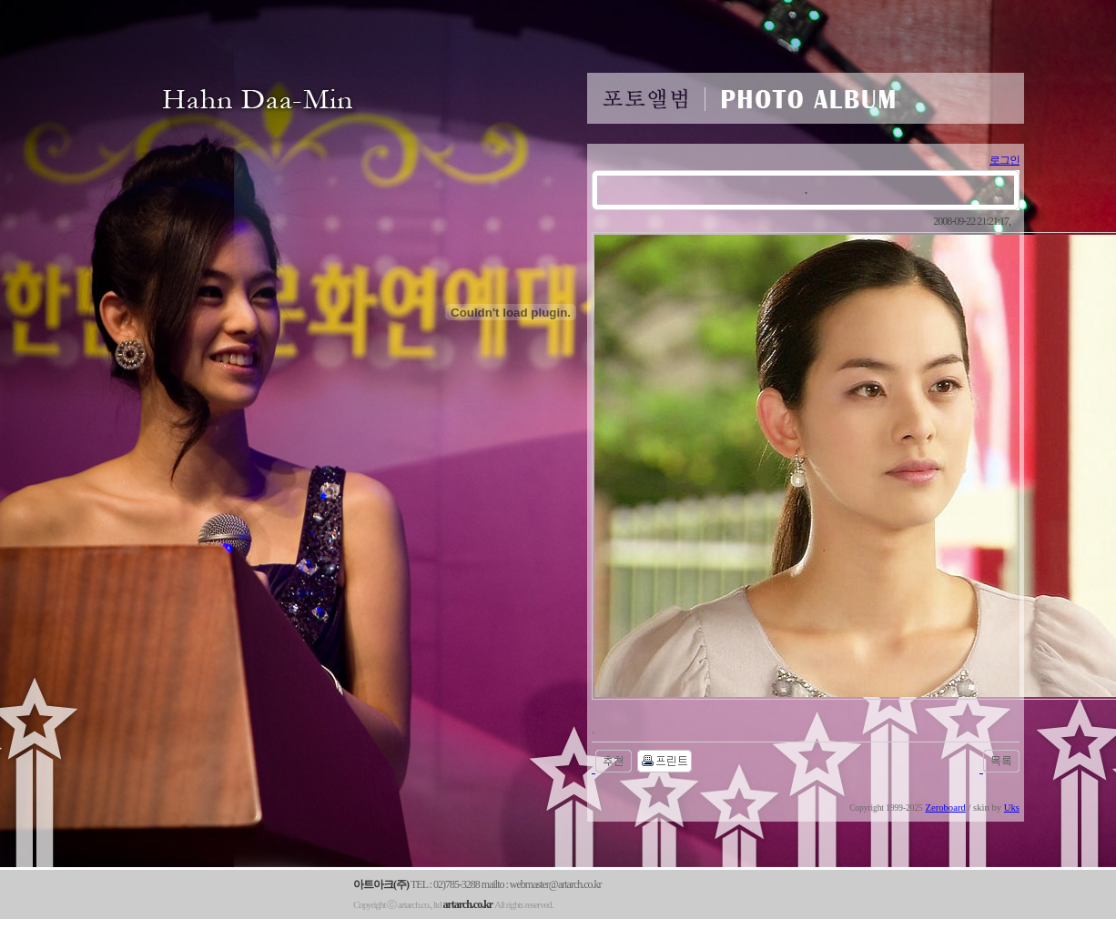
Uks (1012, 808)
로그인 (1004, 160)
